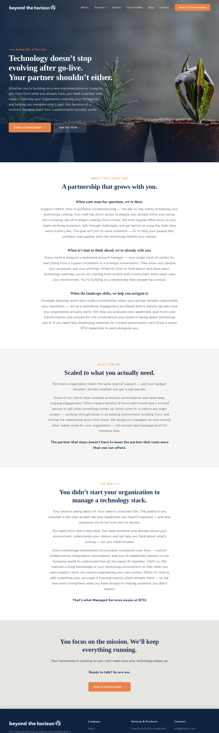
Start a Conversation (192, 7)
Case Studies (134, 7)
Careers (164, 7)
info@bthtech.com (184, 728)
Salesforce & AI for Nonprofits (148, 728)
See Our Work (70, 127)
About (85, 7)
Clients (116, 7)
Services (99, 7)
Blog (151, 7)
